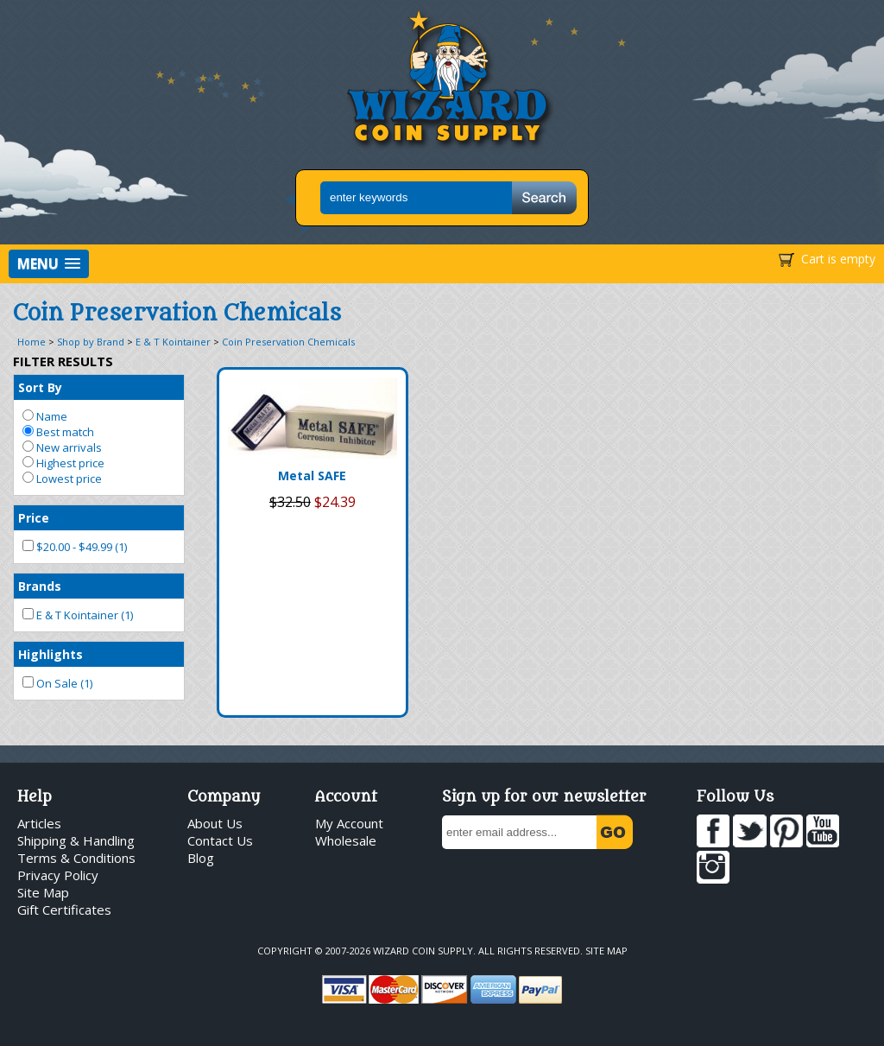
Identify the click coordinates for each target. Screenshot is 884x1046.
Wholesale (345, 840)
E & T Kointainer (173, 341)
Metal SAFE (312, 475)
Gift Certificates (64, 909)
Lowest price (62, 478)
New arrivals (62, 447)
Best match (58, 432)
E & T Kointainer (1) (77, 615)
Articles (39, 823)
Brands (39, 586)
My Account (349, 823)
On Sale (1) (57, 683)
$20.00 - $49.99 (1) (74, 547)
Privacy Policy (57, 875)
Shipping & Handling (76, 840)
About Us (215, 823)
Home (31, 341)
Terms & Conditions (76, 857)
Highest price (63, 463)
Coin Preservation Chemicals (288, 341)
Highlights (50, 654)
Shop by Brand (90, 341)
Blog (200, 857)
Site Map (43, 892)
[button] (49, 264)
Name (44, 416)
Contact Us (220, 840)
